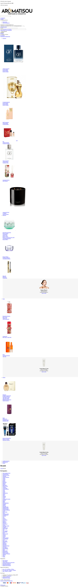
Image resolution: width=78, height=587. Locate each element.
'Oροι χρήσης (5, 561)
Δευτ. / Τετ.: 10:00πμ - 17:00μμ (8, 569)
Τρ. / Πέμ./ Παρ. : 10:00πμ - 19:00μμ (9, 570)
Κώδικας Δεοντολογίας (7, 565)
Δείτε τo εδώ (44, 293)
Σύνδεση (2, 26)
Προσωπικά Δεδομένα (6, 564)
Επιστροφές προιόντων (7, 563)
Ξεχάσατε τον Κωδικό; (7, 29)
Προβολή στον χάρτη (6, 577)
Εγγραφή (5, 26)
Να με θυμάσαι (4, 31)
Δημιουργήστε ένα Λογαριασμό (6, 30)
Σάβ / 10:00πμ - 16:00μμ (7, 571)
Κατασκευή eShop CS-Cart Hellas (6, 580)
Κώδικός (1, 29)
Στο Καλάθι (2, 35)
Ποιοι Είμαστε (5, 560)
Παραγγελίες (5, 21)
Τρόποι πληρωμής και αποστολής (8, 562)
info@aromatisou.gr (6, 576)
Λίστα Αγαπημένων (6, 22)
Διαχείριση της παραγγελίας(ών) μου (7, 25)
